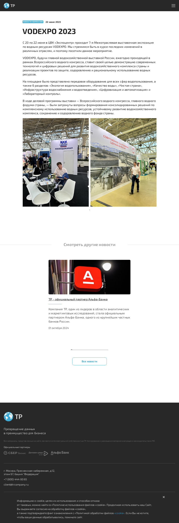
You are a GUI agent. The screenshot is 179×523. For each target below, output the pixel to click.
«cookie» (119, 513)
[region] (89, 301)
